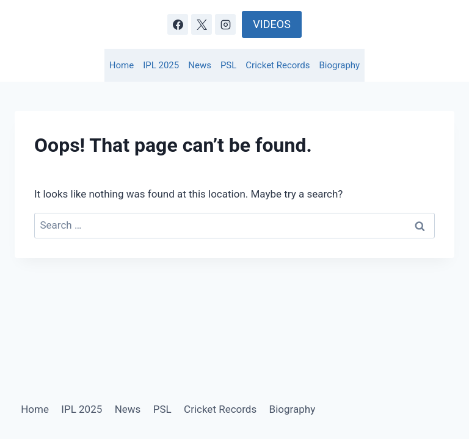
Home (121, 65)
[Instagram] (225, 24)
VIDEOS (271, 24)
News (199, 65)
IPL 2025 (161, 65)
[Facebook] (177, 24)
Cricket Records (277, 65)
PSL (228, 65)
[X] (201, 24)
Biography (339, 65)
